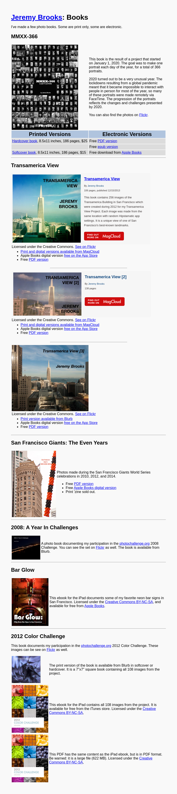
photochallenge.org (134, 543)
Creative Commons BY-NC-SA (129, 602)
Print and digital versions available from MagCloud (60, 251)
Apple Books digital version (95, 488)
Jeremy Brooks (36, 17)
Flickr (143, 115)
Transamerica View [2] (106, 277)
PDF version (107, 141)
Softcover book (24, 152)
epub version (108, 147)
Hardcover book (24, 141)
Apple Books (132, 152)
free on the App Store (81, 255)
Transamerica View (102, 179)
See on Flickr (85, 247)
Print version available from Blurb (47, 419)
